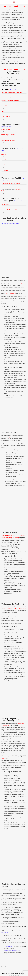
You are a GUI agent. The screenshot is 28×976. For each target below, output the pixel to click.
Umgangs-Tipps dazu (15, 89)
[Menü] (14, 2)
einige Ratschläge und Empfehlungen (11, 223)
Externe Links (14, 971)
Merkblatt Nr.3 (5, 932)
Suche (15, 970)
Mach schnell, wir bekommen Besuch (12, 950)
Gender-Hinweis (22, 970)
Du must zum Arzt (8, 946)
